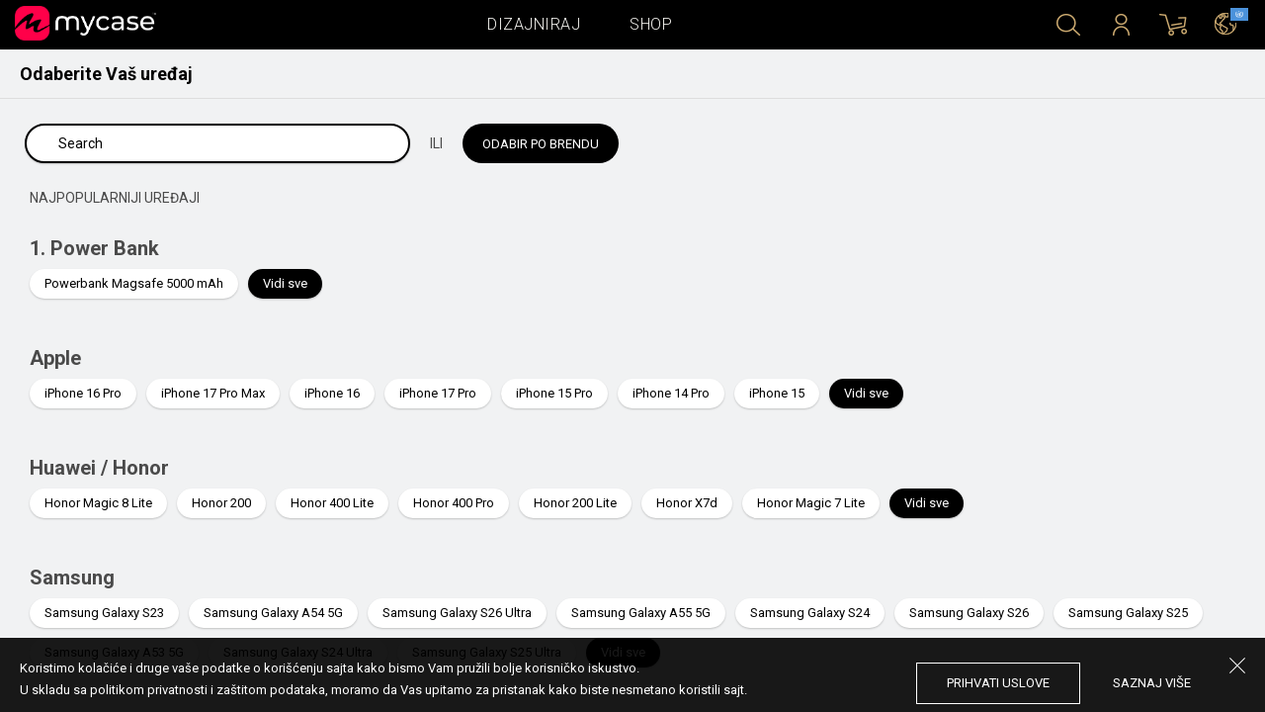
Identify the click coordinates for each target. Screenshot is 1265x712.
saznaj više (1152, 682)
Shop (651, 24)
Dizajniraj (533, 24)
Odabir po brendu (540, 143)
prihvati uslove (998, 682)
